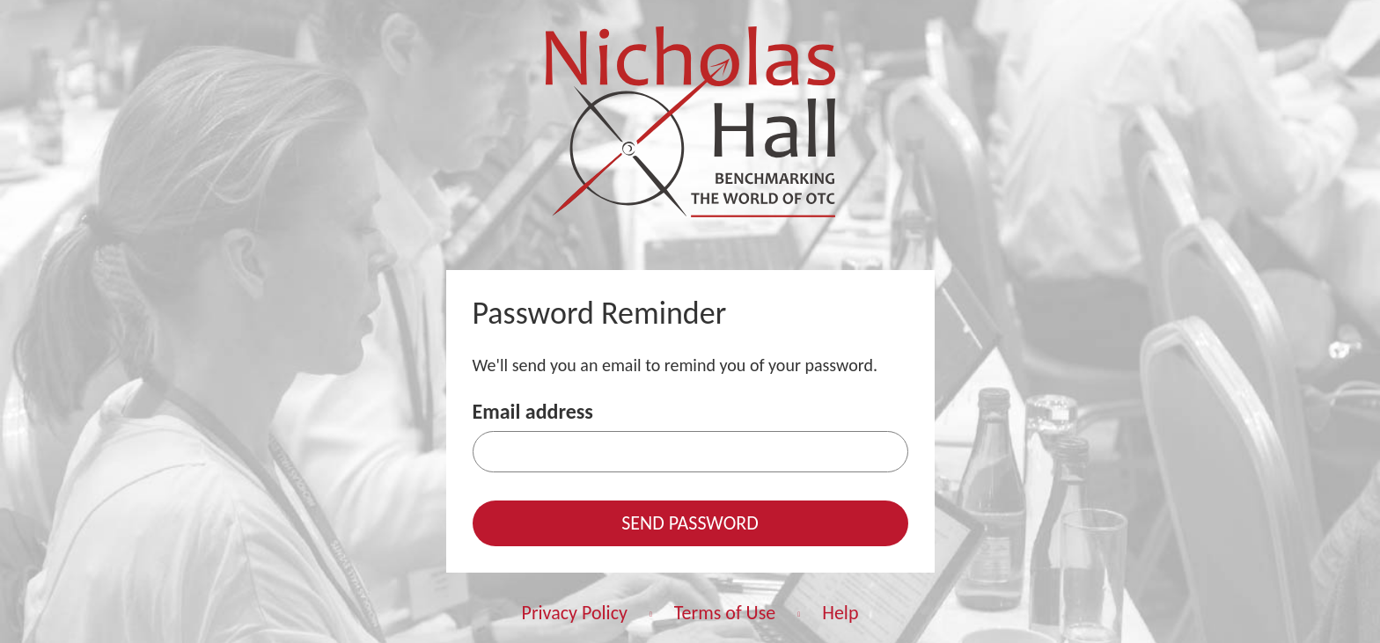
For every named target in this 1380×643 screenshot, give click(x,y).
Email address (533, 411)
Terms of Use (725, 613)
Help (840, 613)
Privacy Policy (575, 613)
